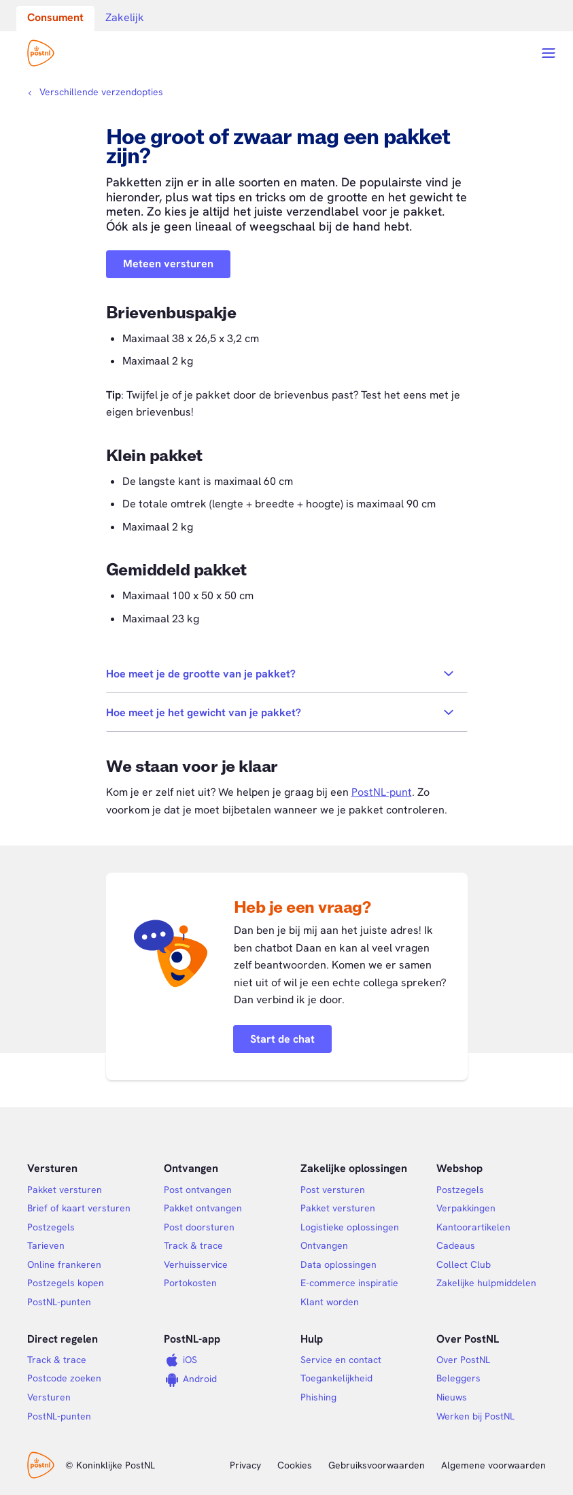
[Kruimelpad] (95, 92)
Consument (55, 17)
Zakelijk (124, 17)
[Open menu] (548, 53)
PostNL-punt (381, 792)
